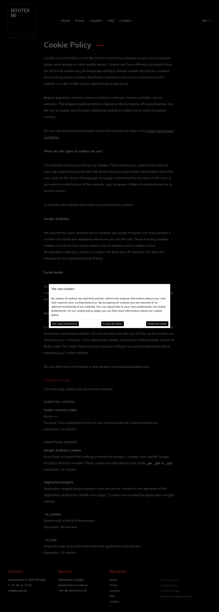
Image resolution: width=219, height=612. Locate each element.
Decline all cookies (157, 323)
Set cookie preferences (64, 323)
